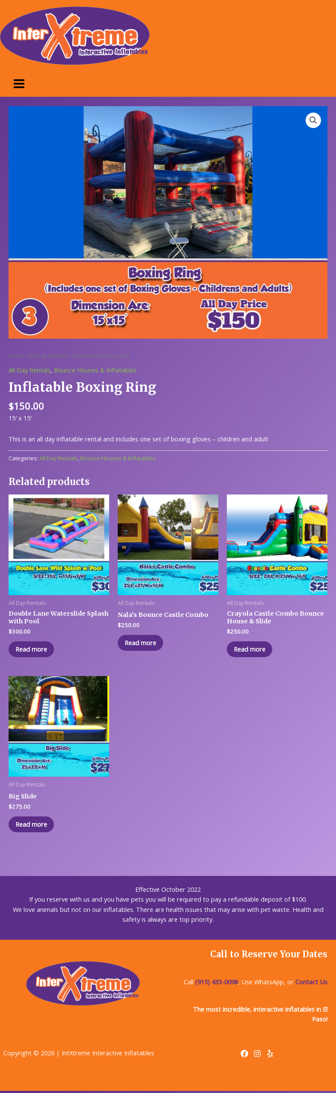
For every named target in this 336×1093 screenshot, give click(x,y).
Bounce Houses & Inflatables (95, 370)
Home (17, 356)
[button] (313, 120)
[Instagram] (257, 1056)
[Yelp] (270, 1056)
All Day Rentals (49, 356)
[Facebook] (244, 1056)
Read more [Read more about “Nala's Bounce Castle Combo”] (142, 643)
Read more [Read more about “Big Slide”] (33, 825)
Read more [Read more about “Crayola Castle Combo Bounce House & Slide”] (251, 649)
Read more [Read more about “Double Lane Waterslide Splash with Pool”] (33, 649)
